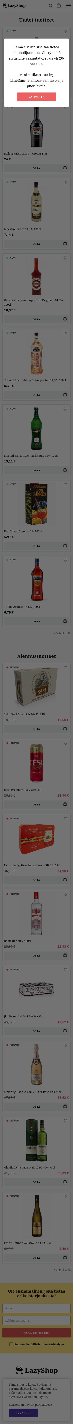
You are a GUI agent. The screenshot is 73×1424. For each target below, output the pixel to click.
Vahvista (36, 97)
